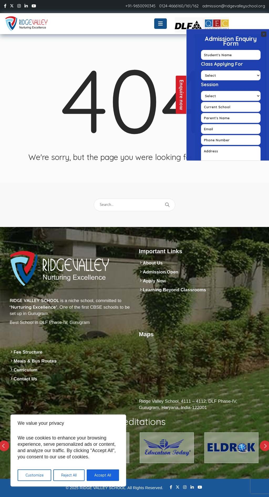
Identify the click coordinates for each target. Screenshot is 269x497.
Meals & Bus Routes (35, 361)
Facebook (171, 487)
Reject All (69, 475)
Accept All (102, 475)
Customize (34, 475)
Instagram (185, 487)
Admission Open (160, 272)
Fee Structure (28, 352)
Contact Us (25, 378)
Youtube (200, 487)
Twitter (177, 487)
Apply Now (154, 280)
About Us (153, 263)
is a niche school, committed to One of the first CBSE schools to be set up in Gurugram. (70, 307)
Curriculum (26, 369)
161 (188, 5)
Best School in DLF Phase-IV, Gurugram (50, 322)
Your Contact (231, 95)
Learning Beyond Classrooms (174, 289)
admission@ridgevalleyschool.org (233, 5)
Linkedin (192, 487)
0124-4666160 (171, 5)
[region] (68, 450)
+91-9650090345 (140, 5)
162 (196, 5)
